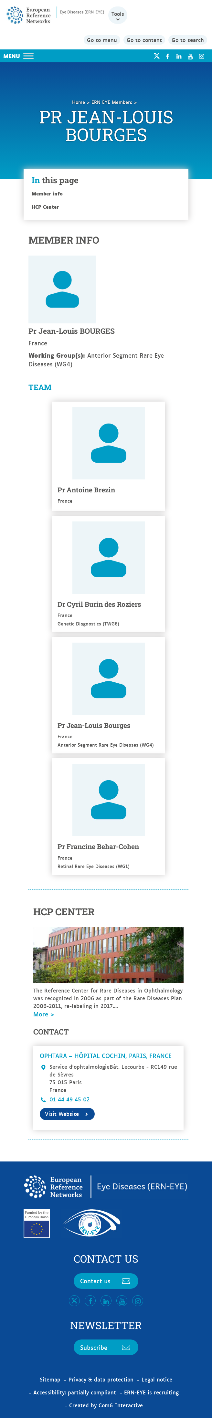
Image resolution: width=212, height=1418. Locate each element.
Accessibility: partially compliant (74, 1392)
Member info (47, 193)
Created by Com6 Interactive (106, 1405)
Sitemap (50, 1379)
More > (43, 1014)
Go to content (144, 40)
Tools (117, 13)
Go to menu (102, 40)
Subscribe (106, 1347)
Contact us (106, 1281)
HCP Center (45, 207)
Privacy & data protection (101, 1379)
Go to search (188, 40)
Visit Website (67, 1113)
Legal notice (157, 1379)
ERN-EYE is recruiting (151, 1392)
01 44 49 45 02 (69, 1099)
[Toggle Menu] (28, 56)
